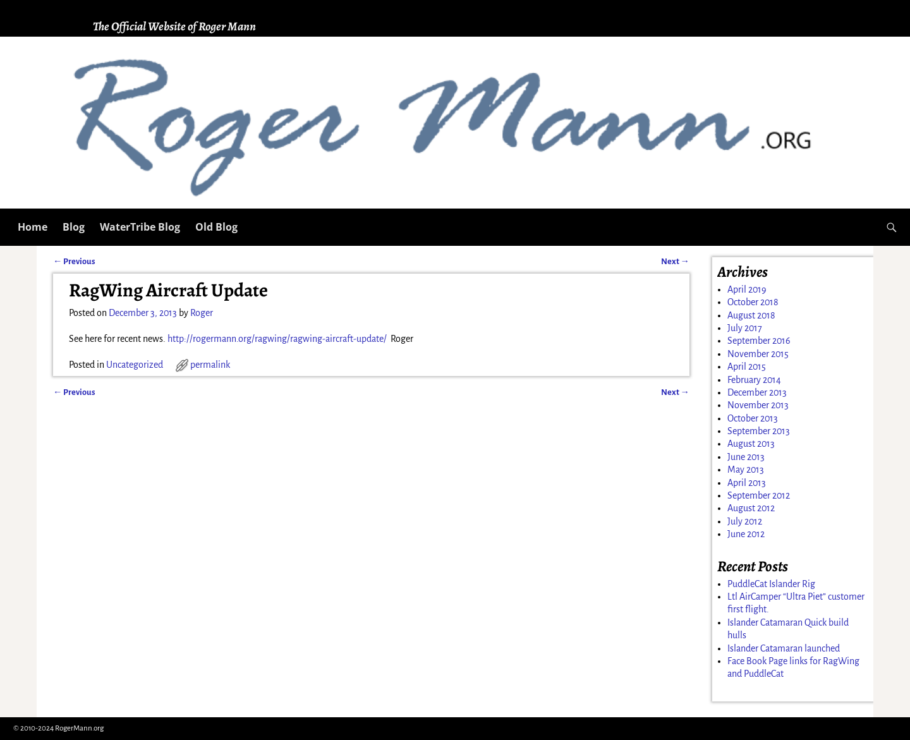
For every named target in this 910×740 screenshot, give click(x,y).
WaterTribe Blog (140, 227)
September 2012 (758, 495)
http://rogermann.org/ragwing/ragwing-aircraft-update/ (277, 339)
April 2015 (746, 366)
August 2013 (751, 444)
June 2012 (746, 534)
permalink (210, 365)
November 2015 (758, 354)
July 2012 (744, 521)
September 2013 (758, 431)
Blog (74, 227)
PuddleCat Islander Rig (771, 584)
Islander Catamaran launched (783, 648)
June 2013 (746, 457)
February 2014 (754, 380)
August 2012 (751, 508)
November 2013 (758, 405)
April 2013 (746, 483)
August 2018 (751, 315)
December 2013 (757, 392)
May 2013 (745, 469)
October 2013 (752, 418)
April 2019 (747, 289)
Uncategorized (134, 365)
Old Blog (216, 227)
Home (32, 227)
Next (675, 261)
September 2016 (759, 341)
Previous (74, 261)
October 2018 (753, 302)
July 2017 (744, 328)
